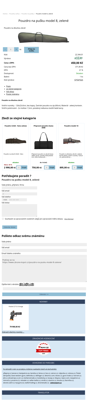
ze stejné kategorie (13, 89)
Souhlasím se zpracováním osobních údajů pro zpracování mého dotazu (34, 219)
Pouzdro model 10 (71, 126)
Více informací (69, 219)
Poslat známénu (12, 94)
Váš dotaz (10, 91)
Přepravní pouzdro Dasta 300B (43, 127)
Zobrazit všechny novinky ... (13, 332)
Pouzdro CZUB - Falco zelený (16, 126)
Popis (8, 86)
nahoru (83, 398)
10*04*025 (78, 80)
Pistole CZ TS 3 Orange (16, 306)
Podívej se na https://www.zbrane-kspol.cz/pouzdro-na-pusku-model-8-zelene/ (44, 270)
